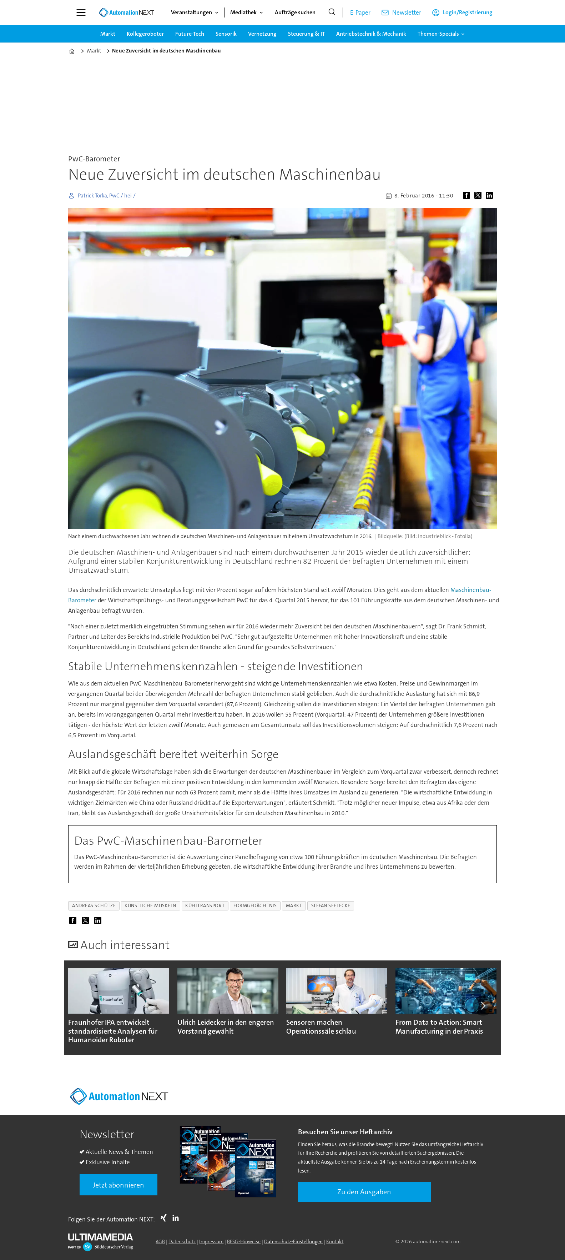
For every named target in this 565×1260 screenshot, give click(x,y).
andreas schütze (94, 906)
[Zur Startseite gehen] (126, 12)
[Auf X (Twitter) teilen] (479, 195)
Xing (165, 1217)
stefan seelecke (330, 906)
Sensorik (226, 33)
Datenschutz (182, 1241)
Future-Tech (189, 33)
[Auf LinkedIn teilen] (490, 195)
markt (294, 906)
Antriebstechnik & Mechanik (371, 33)
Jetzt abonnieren (118, 1185)
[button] (483, 1005)
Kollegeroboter (145, 33)
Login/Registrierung (468, 12)
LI (177, 1217)
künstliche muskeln (150, 906)
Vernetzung (262, 33)
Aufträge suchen (295, 12)
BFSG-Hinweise (244, 1241)
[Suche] (332, 12)
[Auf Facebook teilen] (468, 195)
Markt (107, 33)
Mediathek (243, 12)
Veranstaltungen (191, 12)
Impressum (211, 1241)
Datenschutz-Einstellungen (293, 1241)
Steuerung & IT (306, 33)
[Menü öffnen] (81, 12)
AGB (160, 1241)
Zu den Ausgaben (364, 1191)
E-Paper (360, 12)
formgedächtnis (255, 906)
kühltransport (205, 906)
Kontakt (334, 1241)
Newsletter (406, 12)
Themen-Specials (438, 33)
